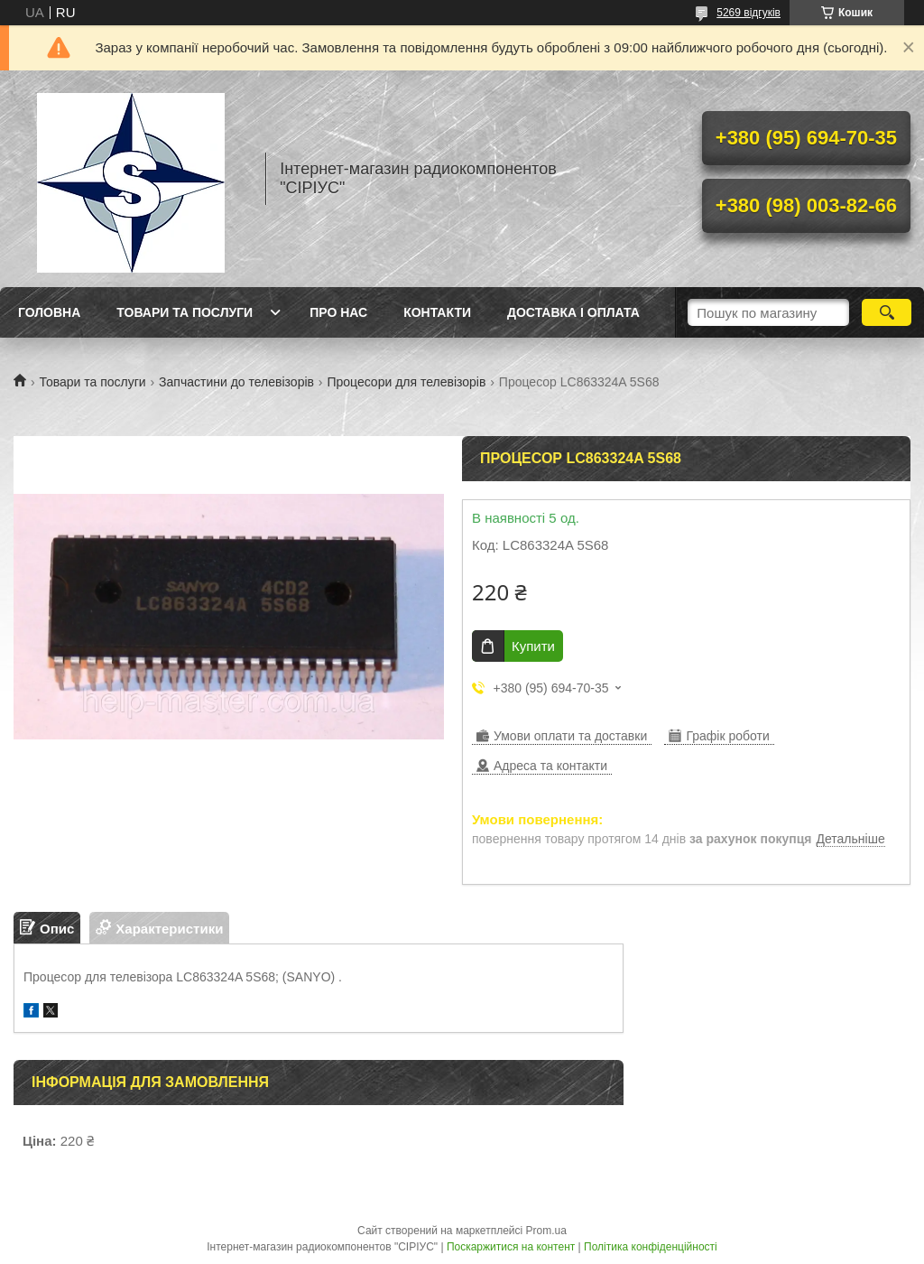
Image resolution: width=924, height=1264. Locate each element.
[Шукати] (886, 312)
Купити (533, 646)
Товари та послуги (184, 312)
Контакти (437, 312)
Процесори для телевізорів (406, 382)
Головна (49, 312)
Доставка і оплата (573, 312)
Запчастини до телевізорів (236, 382)
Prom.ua (546, 1230)
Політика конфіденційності (650, 1247)
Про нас (338, 312)
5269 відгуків (748, 12)
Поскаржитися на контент (511, 1247)
